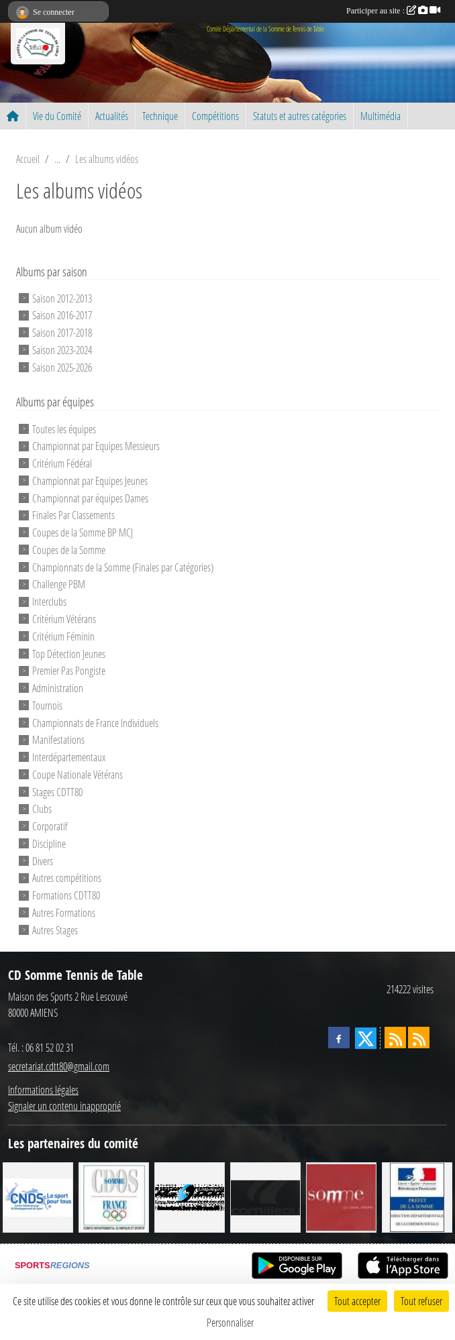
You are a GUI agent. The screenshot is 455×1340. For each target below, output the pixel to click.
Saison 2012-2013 (62, 297)
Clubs (42, 808)
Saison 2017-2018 (62, 332)
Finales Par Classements (73, 515)
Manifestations (58, 739)
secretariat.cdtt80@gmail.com (58, 1066)
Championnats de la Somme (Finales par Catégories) (122, 566)
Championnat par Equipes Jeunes (90, 480)
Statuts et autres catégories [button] (299, 116)
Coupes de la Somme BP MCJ (82, 532)
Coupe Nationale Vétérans (77, 774)
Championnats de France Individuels (95, 722)
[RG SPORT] (189, 1195)
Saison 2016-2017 (62, 315)
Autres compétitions (66, 878)
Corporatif (50, 826)
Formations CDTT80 (66, 895)
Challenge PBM (58, 584)
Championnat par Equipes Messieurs (96, 446)
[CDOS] (114, 1195)
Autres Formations (63, 912)
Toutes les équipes (64, 428)
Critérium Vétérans (64, 619)
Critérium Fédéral (62, 463)
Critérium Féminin (63, 636)
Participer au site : (393, 10)
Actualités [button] (111, 116)
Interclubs (49, 601)
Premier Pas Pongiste (68, 670)
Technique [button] (160, 116)
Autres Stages (55, 930)
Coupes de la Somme (68, 550)
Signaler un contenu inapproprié (64, 1106)
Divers (42, 860)
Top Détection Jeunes (68, 653)
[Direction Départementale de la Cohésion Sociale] (417, 1195)
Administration (57, 688)
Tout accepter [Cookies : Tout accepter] (357, 1301)
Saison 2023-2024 (62, 350)
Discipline (49, 843)
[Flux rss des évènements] (418, 1037)
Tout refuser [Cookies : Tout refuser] (421, 1301)
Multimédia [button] (380, 116)
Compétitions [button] (215, 116)
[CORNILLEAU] (265, 1195)
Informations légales (43, 1089)
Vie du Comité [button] (57, 116)
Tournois (47, 705)
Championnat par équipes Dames (90, 497)
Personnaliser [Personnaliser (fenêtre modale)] (230, 1322)
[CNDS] (38, 1195)
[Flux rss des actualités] (395, 1037)
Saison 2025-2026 (62, 366)
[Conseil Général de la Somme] (341, 1195)
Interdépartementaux (68, 757)
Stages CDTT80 (57, 791)
